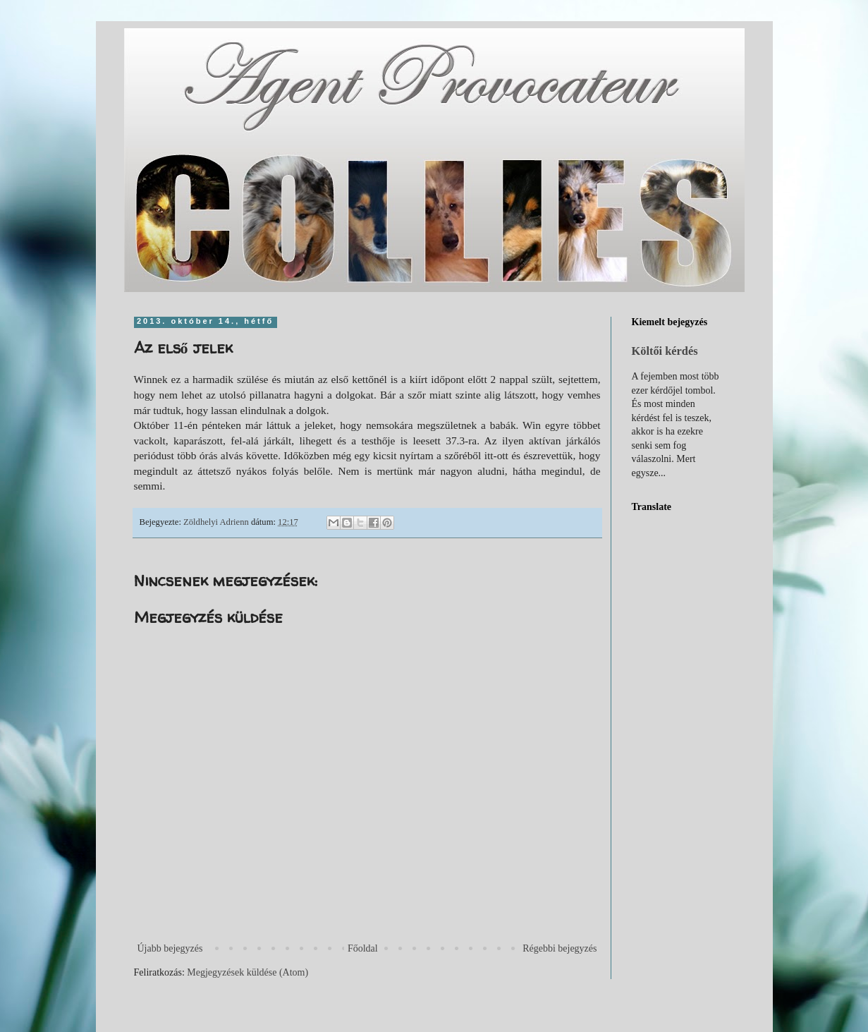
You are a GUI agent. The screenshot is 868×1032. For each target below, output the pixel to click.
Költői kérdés (665, 351)
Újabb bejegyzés (170, 948)
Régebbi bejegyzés (559, 948)
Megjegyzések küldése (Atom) (247, 972)
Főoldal (363, 948)
